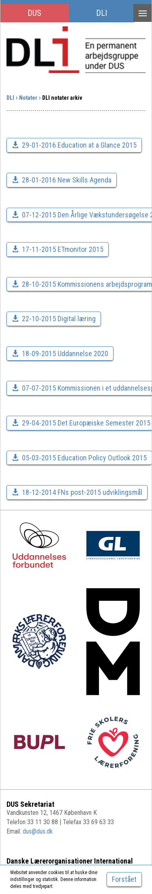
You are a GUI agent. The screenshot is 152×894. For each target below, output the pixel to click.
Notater (28, 98)
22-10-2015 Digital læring (54, 318)
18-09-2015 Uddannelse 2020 (60, 353)
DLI (101, 13)
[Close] (124, 879)
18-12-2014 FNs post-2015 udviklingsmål (77, 492)
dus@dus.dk (38, 831)
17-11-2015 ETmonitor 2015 (57, 249)
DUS (34, 13)
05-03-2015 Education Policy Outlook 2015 (79, 457)
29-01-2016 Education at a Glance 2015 (74, 145)
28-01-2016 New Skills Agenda (61, 180)
